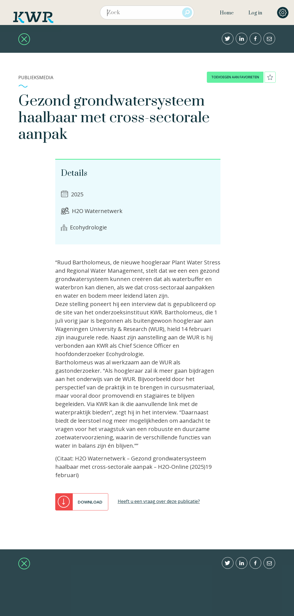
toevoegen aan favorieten (235, 77)
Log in (255, 13)
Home (226, 13)
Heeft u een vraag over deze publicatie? (159, 501)
